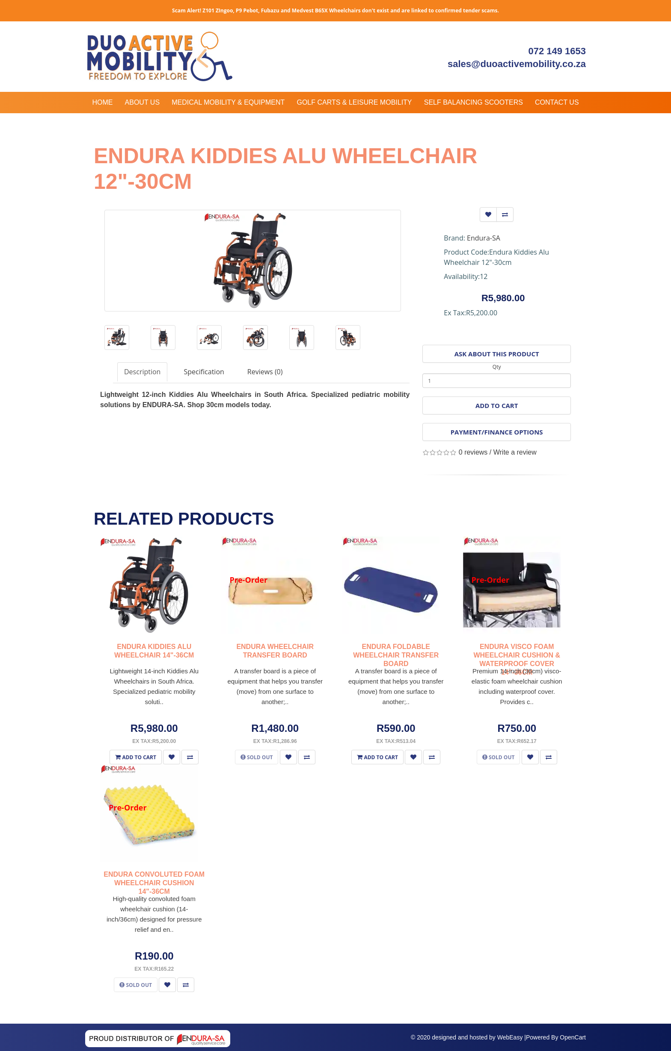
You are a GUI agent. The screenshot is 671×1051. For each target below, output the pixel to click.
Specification (204, 371)
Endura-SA (483, 238)
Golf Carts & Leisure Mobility (354, 102)
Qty (497, 366)
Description (142, 371)
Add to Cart (496, 405)
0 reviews (473, 452)
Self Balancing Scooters (473, 102)
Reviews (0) (265, 371)
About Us (142, 102)
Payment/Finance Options (497, 432)
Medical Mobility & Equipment (228, 102)
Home (102, 102)
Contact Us (557, 102)
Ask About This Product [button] (496, 353)
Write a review (515, 452)
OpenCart (573, 1037)
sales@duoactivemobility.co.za (517, 64)
